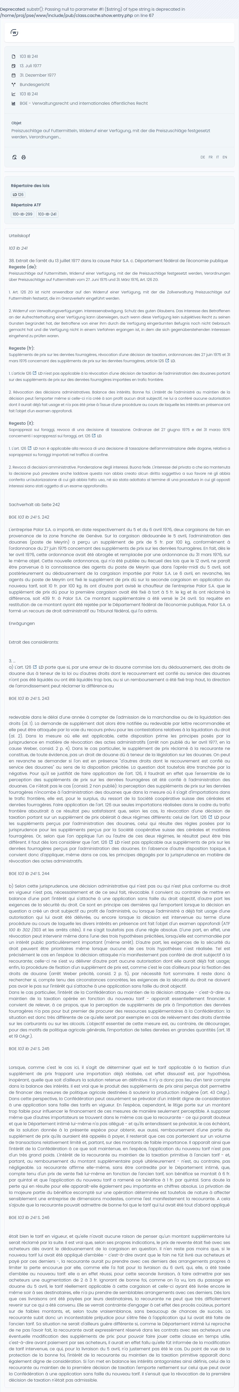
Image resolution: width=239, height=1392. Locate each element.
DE (203, 157)
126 (18, 194)
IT (217, 157)
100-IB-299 (22, 214)
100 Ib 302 (19, 930)
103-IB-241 (47, 214)
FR (211, 157)
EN (225, 157)
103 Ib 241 (18, 248)
